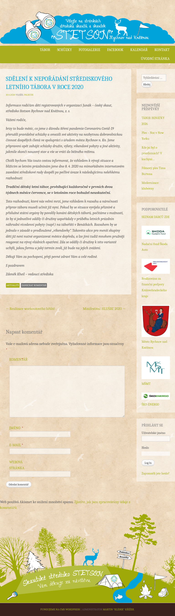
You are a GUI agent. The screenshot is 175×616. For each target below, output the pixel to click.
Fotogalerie (89, 50)
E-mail (16, 445)
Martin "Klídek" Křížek (118, 609)
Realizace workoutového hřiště (30, 309)
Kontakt (162, 50)
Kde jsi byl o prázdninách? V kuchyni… (152, 153)
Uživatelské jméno (153, 433)
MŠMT (146, 384)
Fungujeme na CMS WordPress (60, 609)
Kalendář (138, 50)
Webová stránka (16, 465)
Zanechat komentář (34, 285)
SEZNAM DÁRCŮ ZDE (156, 217)
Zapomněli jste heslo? (155, 473)
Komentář (18, 360)
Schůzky (64, 50)
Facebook (115, 50)
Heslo (145, 448)
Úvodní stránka (155, 59)
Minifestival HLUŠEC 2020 (104, 309)
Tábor (45, 50)
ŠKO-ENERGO (150, 404)
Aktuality (13, 285)
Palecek (28, 94)
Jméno (16, 428)
